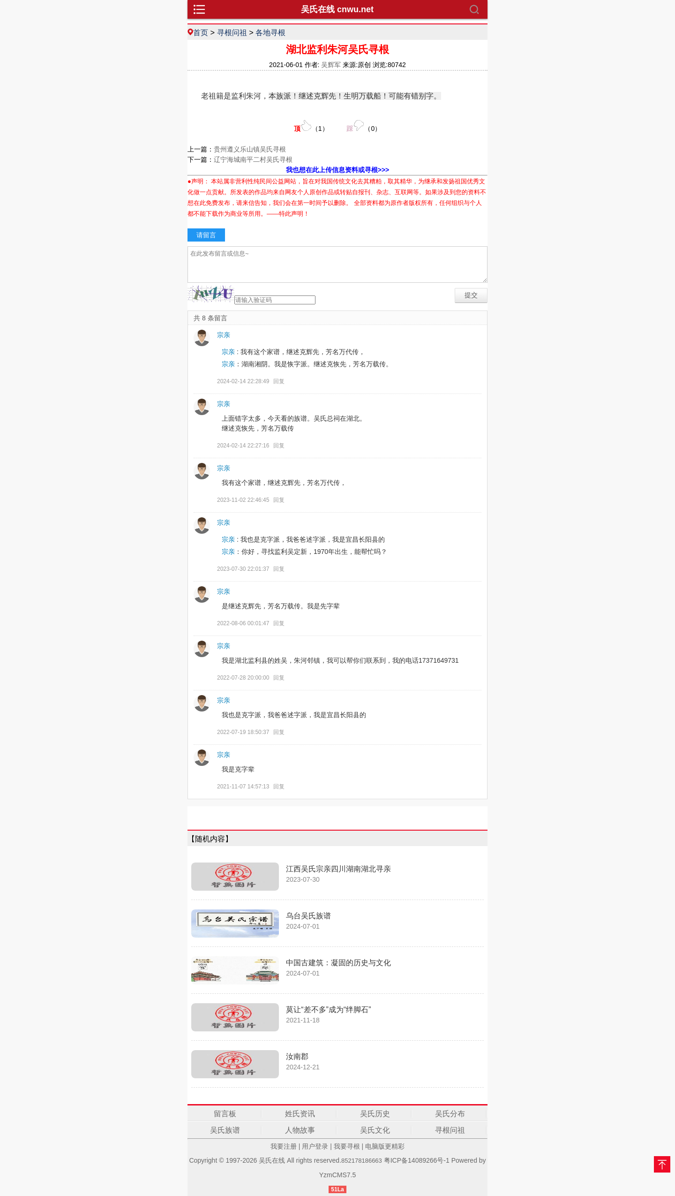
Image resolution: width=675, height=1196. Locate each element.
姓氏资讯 (300, 1114)
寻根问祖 (232, 32)
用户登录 (315, 1146)
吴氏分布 (450, 1114)
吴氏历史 (375, 1114)
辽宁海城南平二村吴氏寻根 (253, 159)
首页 (200, 32)
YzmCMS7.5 (337, 1175)
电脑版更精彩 (385, 1146)
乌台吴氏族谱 (308, 916)
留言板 (225, 1114)
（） (311, 126)
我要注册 (283, 1146)
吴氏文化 (375, 1130)
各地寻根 (270, 32)
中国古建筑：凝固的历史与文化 (338, 963)
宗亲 (223, 335)
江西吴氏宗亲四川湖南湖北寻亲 (338, 869)
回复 (279, 381)
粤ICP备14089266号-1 (417, 1160)
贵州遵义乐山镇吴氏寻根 (250, 149)
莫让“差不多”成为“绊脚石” (328, 1010)
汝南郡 (297, 1056)
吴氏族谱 (225, 1130)
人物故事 (300, 1130)
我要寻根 (347, 1146)
